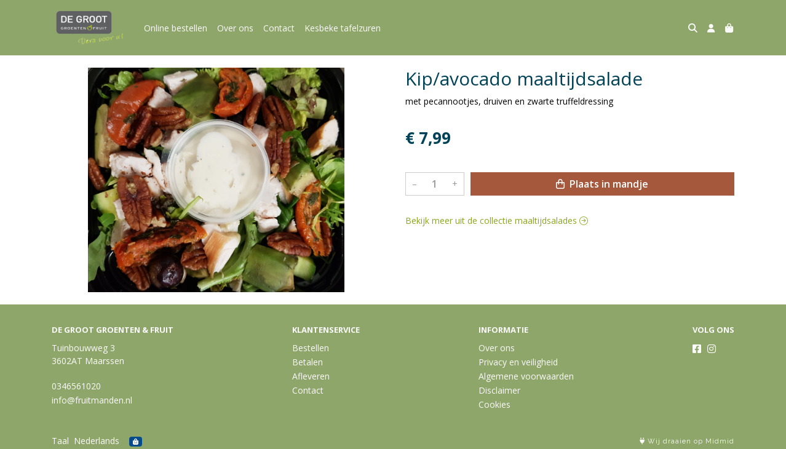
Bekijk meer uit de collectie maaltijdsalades (496, 220)
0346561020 (76, 386)
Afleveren (311, 376)
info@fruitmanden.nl (92, 400)
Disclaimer (499, 390)
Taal (60, 441)
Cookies (494, 404)
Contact (279, 28)
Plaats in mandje (602, 184)
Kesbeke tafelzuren (342, 28)
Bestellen (310, 348)
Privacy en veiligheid (518, 362)
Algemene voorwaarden (526, 376)
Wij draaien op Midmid (687, 441)
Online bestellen (175, 28)
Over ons (235, 28)
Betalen (307, 362)
